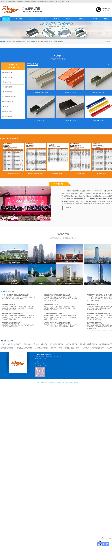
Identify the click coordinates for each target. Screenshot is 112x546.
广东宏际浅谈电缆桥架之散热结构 (54, 313)
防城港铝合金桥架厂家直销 (25, 348)
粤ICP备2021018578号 (60, 382)
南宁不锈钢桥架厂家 (71, 344)
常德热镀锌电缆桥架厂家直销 (88, 344)
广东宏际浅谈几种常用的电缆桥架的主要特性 (57, 323)
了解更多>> (67, 207)
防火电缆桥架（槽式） (70, 92)
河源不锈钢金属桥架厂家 (72, 348)
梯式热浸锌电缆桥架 (57, 41)
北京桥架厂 (85, 348)
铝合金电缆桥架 (7, 77)
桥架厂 (3, 344)
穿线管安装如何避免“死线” (94, 323)
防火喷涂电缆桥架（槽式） (40, 92)
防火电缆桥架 (7, 82)
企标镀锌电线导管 (8, 116)
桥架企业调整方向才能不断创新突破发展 (98, 313)
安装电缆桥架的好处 (92, 304)
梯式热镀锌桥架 (20, 41)
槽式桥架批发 (27, 344)
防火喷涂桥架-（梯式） (99, 120)
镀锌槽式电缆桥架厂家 (14, 344)
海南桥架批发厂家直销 (7, 348)
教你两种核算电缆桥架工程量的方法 (12, 313)
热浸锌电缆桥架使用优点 (51, 304)
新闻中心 (69, 19)
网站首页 (6, 19)
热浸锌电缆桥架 (7, 92)
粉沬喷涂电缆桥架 (8, 101)
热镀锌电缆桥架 (7, 72)
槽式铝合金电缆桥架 (44, 41)
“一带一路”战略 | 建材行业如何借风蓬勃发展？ (15, 295)
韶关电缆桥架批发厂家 (40, 344)
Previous (2, 30)
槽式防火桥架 (11, 41)
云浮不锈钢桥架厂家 (57, 348)
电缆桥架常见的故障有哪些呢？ (11, 323)
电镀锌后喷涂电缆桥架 (9, 96)
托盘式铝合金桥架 (32, 41)
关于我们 (19, 19)
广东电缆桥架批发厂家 (97, 348)
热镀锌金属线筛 (7, 111)
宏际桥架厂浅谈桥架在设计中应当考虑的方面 (57, 295)
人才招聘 (94, 19)
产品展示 (31, 19)
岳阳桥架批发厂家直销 (41, 348)
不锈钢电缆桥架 (7, 87)
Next (109, 30)
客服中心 (81, 19)
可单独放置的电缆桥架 (8, 304)
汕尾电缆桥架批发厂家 (56, 344)
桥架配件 (5, 106)
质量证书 (44, 19)
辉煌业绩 (56, 19)
